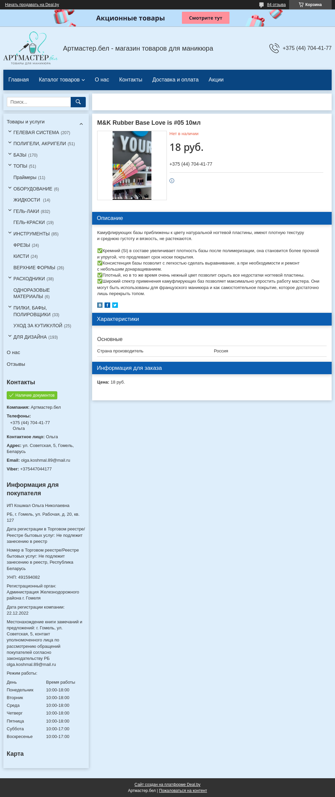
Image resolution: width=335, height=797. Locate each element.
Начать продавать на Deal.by (32, 4)
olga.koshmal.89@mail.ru (45, 460)
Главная (18, 79)
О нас (102, 79)
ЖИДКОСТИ (27, 200)
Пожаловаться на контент (183, 790)
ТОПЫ (20, 166)
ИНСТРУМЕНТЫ (31, 233)
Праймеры (25, 177)
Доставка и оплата (175, 79)
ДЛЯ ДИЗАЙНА (30, 337)
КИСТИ (21, 256)
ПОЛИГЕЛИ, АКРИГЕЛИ (39, 143)
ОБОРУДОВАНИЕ (32, 188)
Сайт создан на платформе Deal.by (168, 784)
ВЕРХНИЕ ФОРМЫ (34, 267)
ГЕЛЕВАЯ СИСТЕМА (36, 132)
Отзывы (16, 364)
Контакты (130, 79)
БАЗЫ (19, 155)
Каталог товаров (59, 79)
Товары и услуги (26, 121)
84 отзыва (276, 4)
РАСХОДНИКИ (29, 278)
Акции (216, 79)
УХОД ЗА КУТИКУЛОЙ (37, 325)
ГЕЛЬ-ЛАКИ (26, 211)
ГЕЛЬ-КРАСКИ (29, 222)
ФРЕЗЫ (21, 245)
